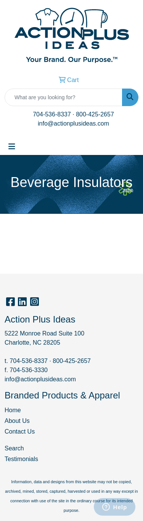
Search (14, 448)
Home (13, 410)
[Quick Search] (63, 97)
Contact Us (20, 431)
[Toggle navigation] (12, 146)
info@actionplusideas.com (73, 123)
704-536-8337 (52, 114)
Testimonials (21, 459)
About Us (17, 421)
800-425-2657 (95, 114)
